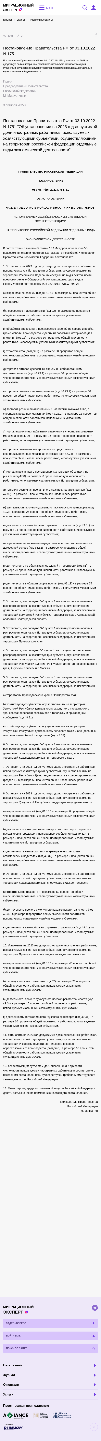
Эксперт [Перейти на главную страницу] (18, 7)
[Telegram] (95, 1308)
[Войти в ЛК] (93, 7)
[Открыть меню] (45, 7)
